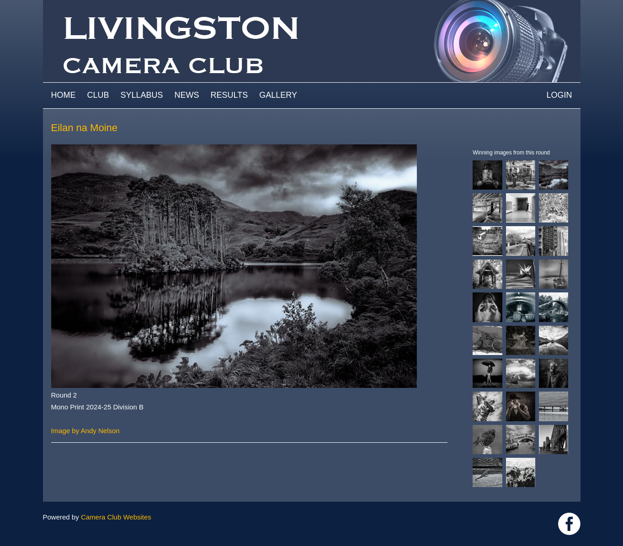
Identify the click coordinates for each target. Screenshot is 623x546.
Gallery (278, 95)
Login (559, 95)
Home (63, 95)
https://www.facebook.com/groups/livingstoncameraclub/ (569, 524)
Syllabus (142, 95)
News (187, 95)
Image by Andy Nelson (85, 431)
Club (98, 95)
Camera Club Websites (116, 517)
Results (229, 95)
